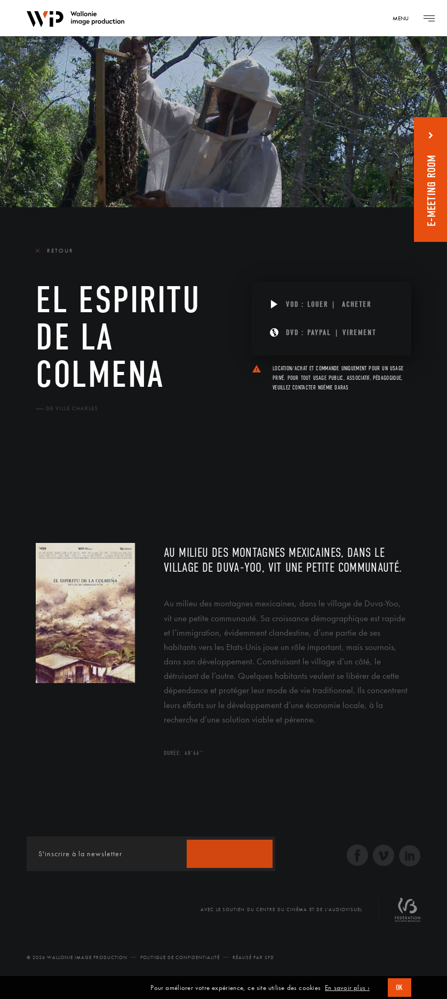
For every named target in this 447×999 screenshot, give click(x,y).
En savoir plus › (347, 988)
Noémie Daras (333, 387)
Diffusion (161, 480)
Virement (359, 332)
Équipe (104, 480)
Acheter (356, 304)
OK (399, 987)
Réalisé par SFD (253, 957)
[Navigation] (404, 18)
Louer (317, 304)
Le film (51, 480)
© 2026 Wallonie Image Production (77, 957)
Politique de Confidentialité (180, 957)
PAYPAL (319, 332)
